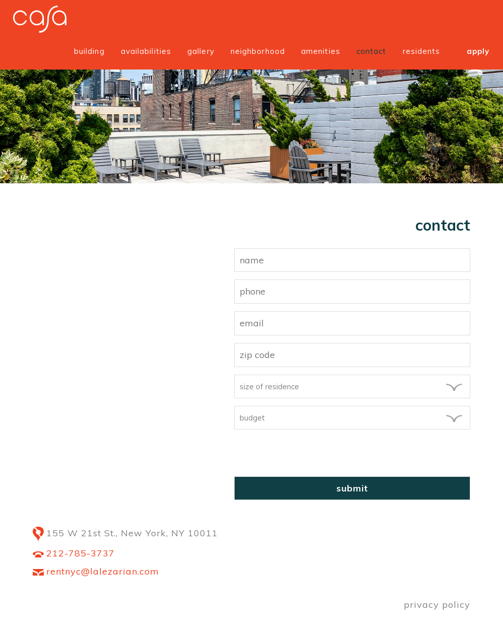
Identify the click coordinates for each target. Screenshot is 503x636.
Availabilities (146, 51)
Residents (422, 51)
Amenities (320, 51)
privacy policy (437, 604)
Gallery (200, 51)
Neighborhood (258, 51)
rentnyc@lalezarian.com (96, 571)
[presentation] (310, 456)
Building (89, 51)
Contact (371, 51)
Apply (478, 51)
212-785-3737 (74, 553)
